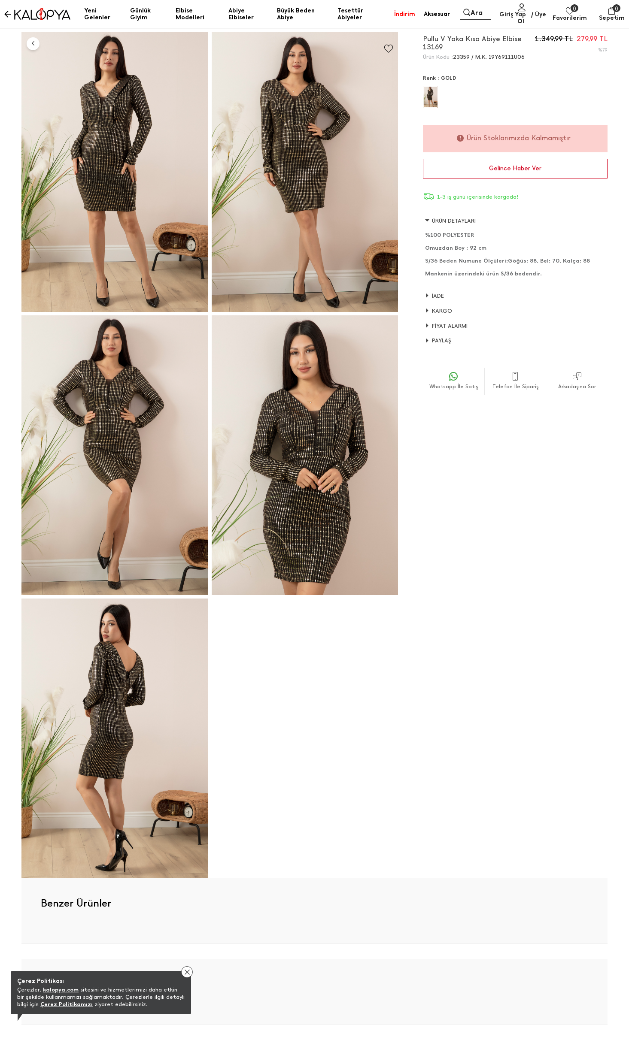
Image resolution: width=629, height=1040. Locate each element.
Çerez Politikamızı (66, 1004)
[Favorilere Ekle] (388, 48)
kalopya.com (61, 989)
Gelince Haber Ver (515, 168)
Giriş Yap (512, 14)
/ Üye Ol (531, 18)
